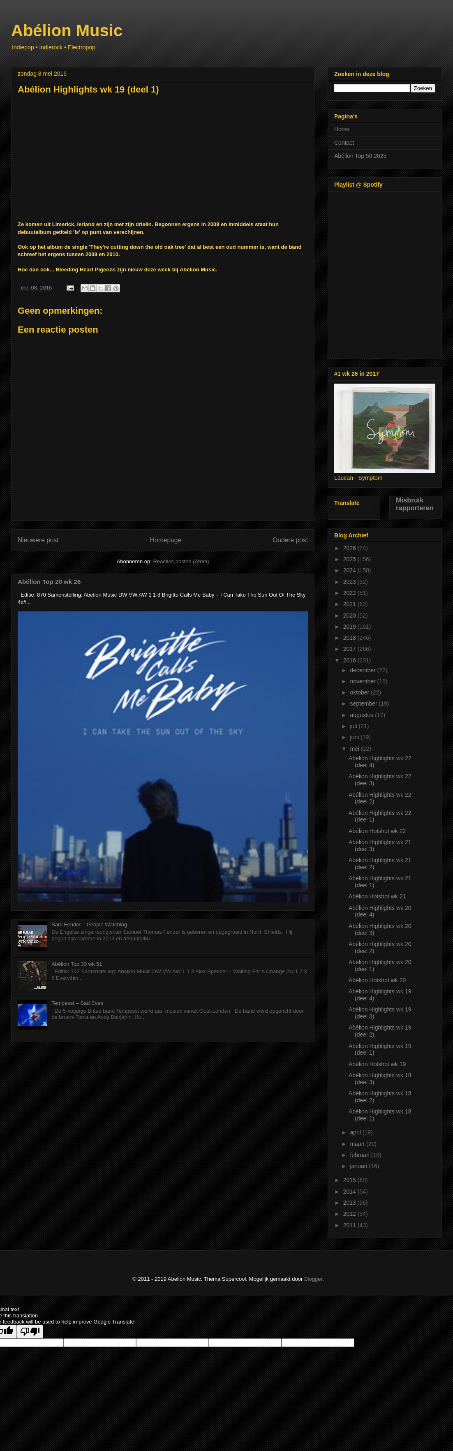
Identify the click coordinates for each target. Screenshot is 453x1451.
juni (355, 737)
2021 (350, 604)
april (356, 1132)
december (363, 670)
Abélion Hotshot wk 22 (377, 831)
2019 (350, 626)
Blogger (313, 1279)
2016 (350, 660)
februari (360, 1155)
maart (358, 1144)
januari (359, 1166)
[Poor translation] (30, 1331)
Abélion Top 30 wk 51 (76, 964)
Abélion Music (66, 30)
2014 (350, 1191)
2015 (350, 1180)
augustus (362, 715)
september (364, 703)
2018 (350, 637)
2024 (350, 570)
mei (355, 748)
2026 (350, 548)
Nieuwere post (38, 540)
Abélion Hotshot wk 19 (377, 1064)
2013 (350, 1202)
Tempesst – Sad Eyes (77, 1003)
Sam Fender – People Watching (89, 924)
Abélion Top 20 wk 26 (49, 581)
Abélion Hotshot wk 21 (377, 896)
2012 (350, 1213)
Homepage (165, 540)
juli (354, 726)
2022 (350, 593)
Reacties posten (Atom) (181, 561)
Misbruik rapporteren (415, 503)
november (363, 681)
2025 (350, 559)
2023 (350, 582)
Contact (344, 142)
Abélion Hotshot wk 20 (377, 980)
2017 (350, 649)
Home (341, 129)
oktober (360, 692)
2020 (350, 615)
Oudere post (290, 540)
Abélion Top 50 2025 (360, 156)
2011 (350, 1225)
